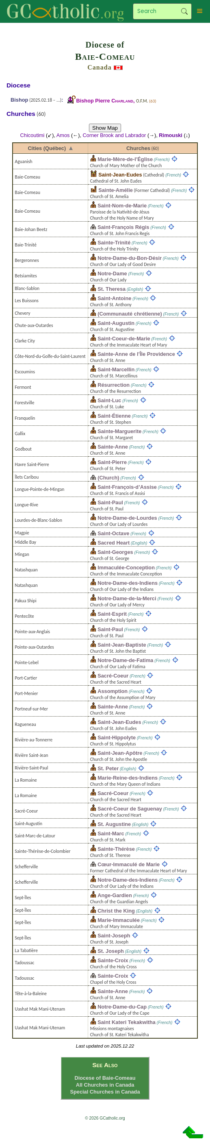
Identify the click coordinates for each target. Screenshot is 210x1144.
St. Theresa (111, 289)
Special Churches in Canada (105, 1092)
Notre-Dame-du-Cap (122, 1007)
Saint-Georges (115, 552)
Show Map (105, 128)
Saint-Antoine (114, 298)
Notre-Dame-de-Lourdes (127, 518)
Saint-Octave (113, 533)
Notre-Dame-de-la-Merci (126, 598)
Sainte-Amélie (115, 190)
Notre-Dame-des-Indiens (127, 583)
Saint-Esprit (112, 614)
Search (184, 11)
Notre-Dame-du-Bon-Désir (129, 258)
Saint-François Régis (123, 227)
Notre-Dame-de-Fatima (125, 660)
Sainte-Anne (112, 447)
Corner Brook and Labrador (114, 135)
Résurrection (113, 385)
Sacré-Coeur (112, 676)
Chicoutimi (32, 135)
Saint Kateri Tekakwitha (126, 1022)
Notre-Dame (112, 273)
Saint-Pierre (112, 462)
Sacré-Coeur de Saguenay (129, 809)
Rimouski (170, 135)
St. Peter (108, 768)
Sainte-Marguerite (119, 431)
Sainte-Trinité (113, 243)
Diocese (18, 85)
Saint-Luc (109, 400)
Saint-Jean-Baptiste (121, 645)
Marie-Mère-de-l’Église (125, 159)
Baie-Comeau (105, 56)
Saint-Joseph (113, 936)
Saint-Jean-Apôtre (119, 753)
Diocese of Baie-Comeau (104, 1078)
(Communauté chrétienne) (129, 314)
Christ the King (116, 911)
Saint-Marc (110, 833)
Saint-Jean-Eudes (120, 175)
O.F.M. (142, 101)
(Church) (108, 478)
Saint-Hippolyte (116, 737)
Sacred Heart (113, 543)
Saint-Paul (110, 502)
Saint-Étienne (114, 416)
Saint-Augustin (115, 323)
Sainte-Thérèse (116, 849)
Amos (63, 135)
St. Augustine (114, 824)
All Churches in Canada (105, 1085)
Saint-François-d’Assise (127, 487)
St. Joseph (110, 951)
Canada (99, 67)
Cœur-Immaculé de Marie (128, 864)
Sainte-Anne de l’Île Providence (136, 354)
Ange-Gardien (114, 895)
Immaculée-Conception (126, 567)
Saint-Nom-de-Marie (122, 206)
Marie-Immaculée (118, 920)
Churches (138, 148)
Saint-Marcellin (115, 369)
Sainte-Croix (112, 960)
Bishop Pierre (104, 101)
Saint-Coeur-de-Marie (123, 339)
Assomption (112, 691)
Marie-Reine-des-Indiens (127, 778)
